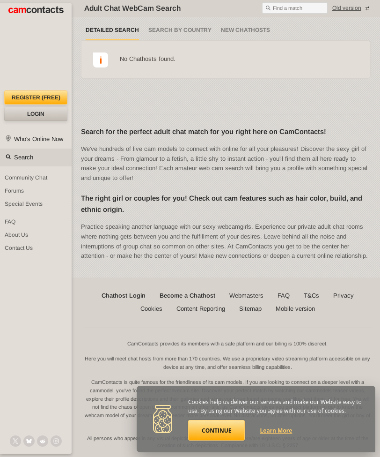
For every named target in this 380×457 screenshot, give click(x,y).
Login (35, 114)
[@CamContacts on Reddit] (42, 441)
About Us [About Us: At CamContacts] (16, 235)
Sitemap (250, 308)
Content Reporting (200, 308)
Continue (216, 431)
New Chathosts (245, 30)
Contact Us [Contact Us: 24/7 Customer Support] (19, 248)
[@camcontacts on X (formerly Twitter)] (15, 441)
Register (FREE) (36, 97)
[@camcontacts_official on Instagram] (56, 441)
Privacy (343, 295)
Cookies (151, 308)
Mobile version (295, 308)
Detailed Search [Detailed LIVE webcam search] (112, 30)
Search (23, 157)
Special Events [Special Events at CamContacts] (24, 204)
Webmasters (246, 295)
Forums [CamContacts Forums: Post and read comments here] (14, 190)
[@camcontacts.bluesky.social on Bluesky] (29, 441)
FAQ (284, 295)
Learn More (276, 431)
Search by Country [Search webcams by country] (180, 30)
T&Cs (311, 295)
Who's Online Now (38, 138)
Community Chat (26, 177)
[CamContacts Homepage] (36, 46)
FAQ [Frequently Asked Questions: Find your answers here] (10, 221)
